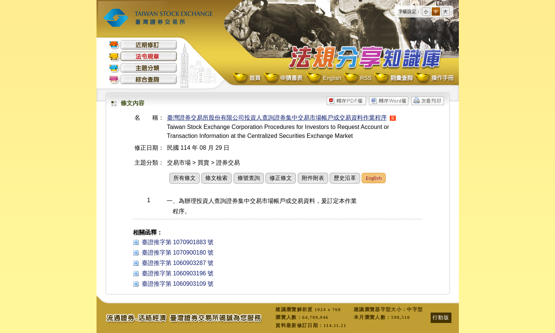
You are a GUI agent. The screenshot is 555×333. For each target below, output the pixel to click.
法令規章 (143, 56)
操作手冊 (434, 78)
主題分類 (143, 68)
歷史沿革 (345, 178)
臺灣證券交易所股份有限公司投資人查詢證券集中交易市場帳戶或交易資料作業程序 (277, 117)
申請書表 (283, 78)
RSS (357, 78)
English (323, 78)
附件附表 (313, 178)
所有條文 (184, 178)
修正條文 (281, 178)
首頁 (247, 78)
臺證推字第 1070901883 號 (178, 242)
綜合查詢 (143, 79)
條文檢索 (216, 178)
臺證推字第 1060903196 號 (178, 273)
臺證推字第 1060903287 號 (178, 263)
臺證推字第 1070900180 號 (178, 252)
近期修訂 (143, 45)
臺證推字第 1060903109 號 (178, 284)
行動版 (441, 317)
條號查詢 (249, 178)
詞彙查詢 (393, 78)
